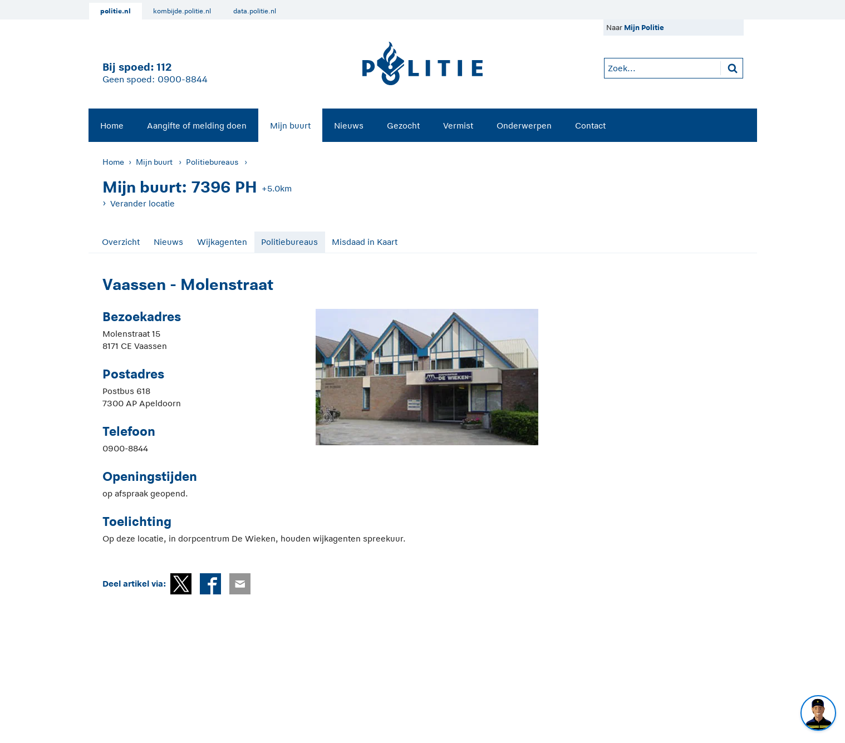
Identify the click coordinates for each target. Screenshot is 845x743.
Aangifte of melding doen (197, 125)
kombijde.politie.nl (182, 11)
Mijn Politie (644, 27)
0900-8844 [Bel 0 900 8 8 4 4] (183, 79)
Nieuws (348, 125)
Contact (590, 125)
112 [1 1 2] (163, 67)
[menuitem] (112, 125)
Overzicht (121, 242)
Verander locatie (142, 203)
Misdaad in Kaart (364, 242)
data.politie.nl (254, 11)
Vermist (458, 125)
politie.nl (115, 11)
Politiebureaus (212, 162)
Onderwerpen (524, 125)
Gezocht (403, 125)
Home (112, 125)
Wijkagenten (222, 242)
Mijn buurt (290, 125)
